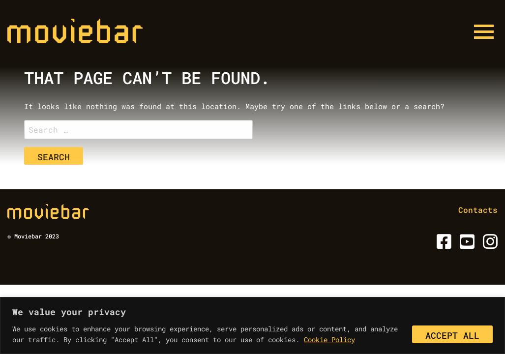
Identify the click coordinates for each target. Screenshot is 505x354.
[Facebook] (442, 244)
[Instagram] (488, 244)
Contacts (478, 210)
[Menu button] (484, 32)
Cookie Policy (329, 339)
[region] (252, 325)
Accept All (452, 335)
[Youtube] (465, 244)
